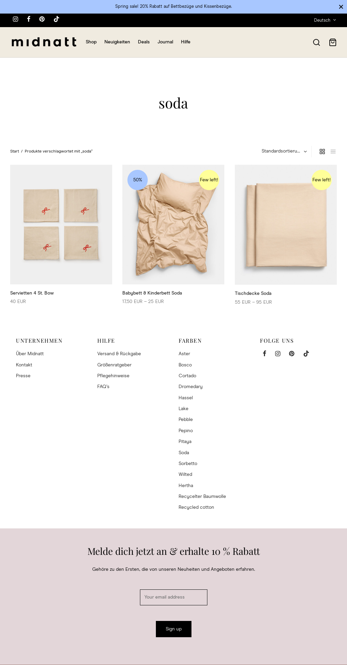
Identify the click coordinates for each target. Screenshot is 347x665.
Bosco (185, 365)
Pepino (186, 430)
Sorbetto (188, 463)
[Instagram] (15, 20)
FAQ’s (103, 386)
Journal (165, 42)
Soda (184, 452)
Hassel (186, 398)
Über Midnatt (30, 353)
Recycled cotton (196, 507)
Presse (23, 376)
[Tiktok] (56, 20)
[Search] (316, 42)
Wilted (185, 474)
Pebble (186, 419)
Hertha (186, 485)
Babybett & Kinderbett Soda (152, 292)
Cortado (187, 376)
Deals (144, 42)
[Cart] (333, 42)
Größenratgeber (114, 365)
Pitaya (185, 441)
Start (14, 151)
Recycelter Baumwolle (202, 496)
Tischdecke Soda (253, 293)
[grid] (322, 151)
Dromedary (191, 386)
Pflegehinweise (113, 376)
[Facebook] (28, 20)
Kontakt (24, 365)
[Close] (341, 6)
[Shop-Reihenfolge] (284, 151)
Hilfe (185, 42)
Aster (184, 353)
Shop (91, 42)
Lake (183, 408)
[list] (333, 151)
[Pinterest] (42, 20)
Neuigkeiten (117, 42)
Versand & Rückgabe (119, 353)
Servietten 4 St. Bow (32, 292)
